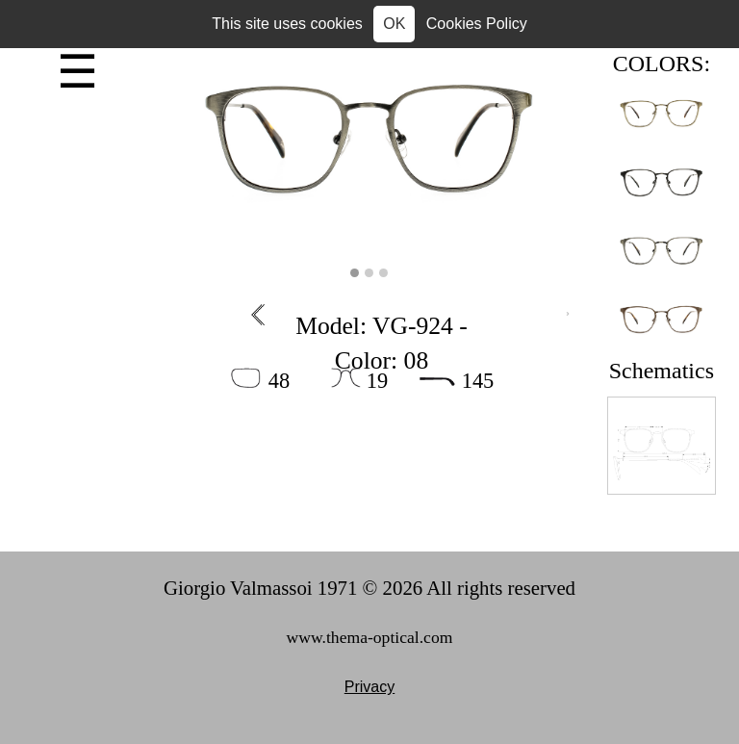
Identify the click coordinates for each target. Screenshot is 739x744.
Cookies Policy (476, 23)
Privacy (369, 687)
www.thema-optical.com (370, 637)
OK (394, 23)
